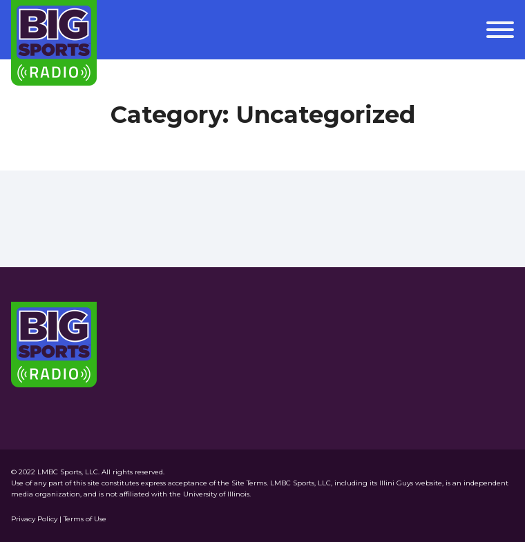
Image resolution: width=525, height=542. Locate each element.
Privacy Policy (35, 518)
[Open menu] (500, 29)
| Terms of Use (82, 518)
